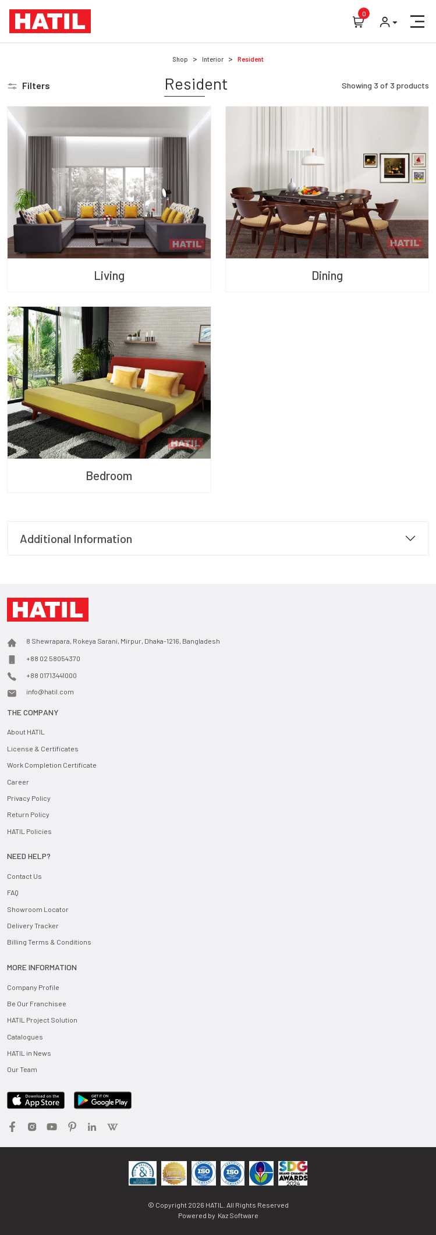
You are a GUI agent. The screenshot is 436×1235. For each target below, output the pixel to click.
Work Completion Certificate (52, 765)
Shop (180, 59)
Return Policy (28, 814)
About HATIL (26, 731)
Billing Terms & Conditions (49, 942)
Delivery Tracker (33, 925)
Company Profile (33, 987)
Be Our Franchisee (36, 1003)
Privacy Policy (29, 798)
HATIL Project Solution (42, 1020)
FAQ (13, 892)
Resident (251, 59)
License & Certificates (43, 748)
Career (18, 782)
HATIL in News (29, 1053)
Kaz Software (238, 1215)
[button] (417, 21)
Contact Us (24, 876)
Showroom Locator (38, 909)
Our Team (22, 1069)
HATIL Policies (29, 831)
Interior (213, 59)
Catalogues (25, 1036)
